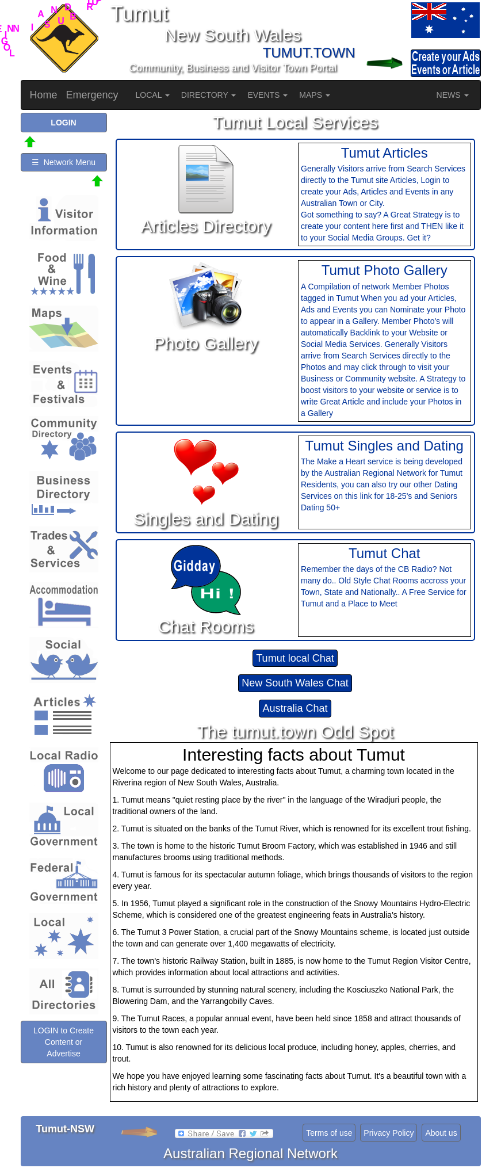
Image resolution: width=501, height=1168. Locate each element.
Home (44, 95)
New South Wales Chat (295, 683)
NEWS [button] (453, 95)
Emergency (92, 95)
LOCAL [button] (153, 95)
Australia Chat (294, 708)
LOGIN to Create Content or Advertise (63, 1042)
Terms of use (329, 1133)
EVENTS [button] (267, 95)
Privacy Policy (389, 1133)
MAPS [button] (314, 95)
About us (441, 1133)
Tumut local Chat (295, 658)
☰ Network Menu (63, 162)
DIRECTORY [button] (208, 95)
